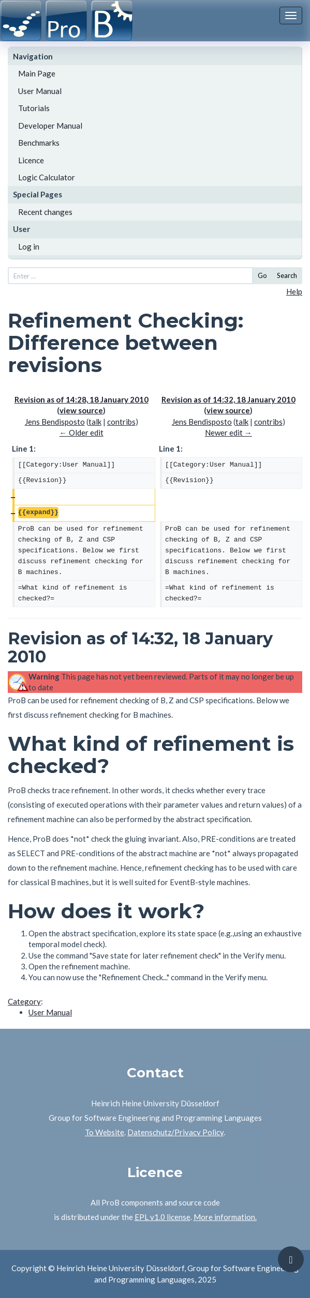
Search (287, 275)
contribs (121, 421)
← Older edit (82, 432)
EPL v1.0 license (162, 1217)
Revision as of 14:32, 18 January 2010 (228, 399)
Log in (28, 246)
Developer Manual (50, 125)
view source (81, 410)
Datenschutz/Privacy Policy (175, 1132)
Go (262, 275)
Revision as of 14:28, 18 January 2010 (81, 399)
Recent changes (45, 212)
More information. (225, 1217)
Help (294, 291)
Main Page (36, 73)
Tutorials (34, 108)
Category (24, 1001)
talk (94, 421)
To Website (104, 1132)
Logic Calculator (46, 177)
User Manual (40, 91)
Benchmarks (39, 142)
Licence (31, 160)
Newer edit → (228, 432)
